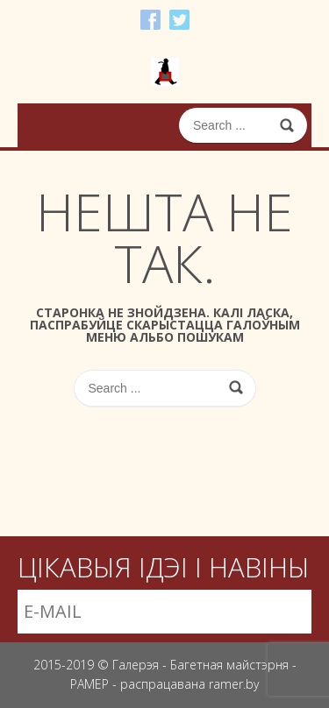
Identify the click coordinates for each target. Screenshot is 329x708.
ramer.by (234, 684)
